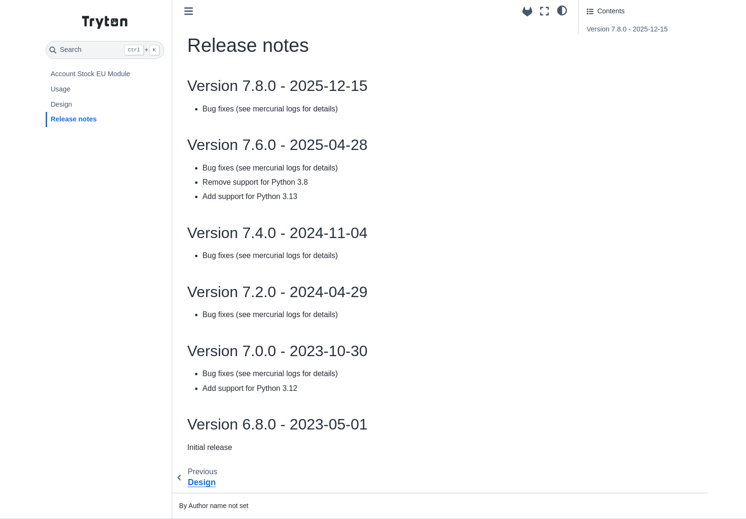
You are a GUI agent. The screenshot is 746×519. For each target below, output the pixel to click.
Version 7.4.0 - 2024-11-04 (627, 56)
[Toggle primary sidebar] (188, 11)
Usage (60, 89)
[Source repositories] (527, 12)
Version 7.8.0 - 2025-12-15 (627, 29)
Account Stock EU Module (90, 74)
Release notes (73, 119)
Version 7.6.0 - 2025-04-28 (628, 42)
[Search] (105, 50)
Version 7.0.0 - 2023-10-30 (627, 82)
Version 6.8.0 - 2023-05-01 (627, 95)
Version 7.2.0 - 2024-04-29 (627, 68)
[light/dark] (562, 10)
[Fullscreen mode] (544, 11)
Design (61, 104)
